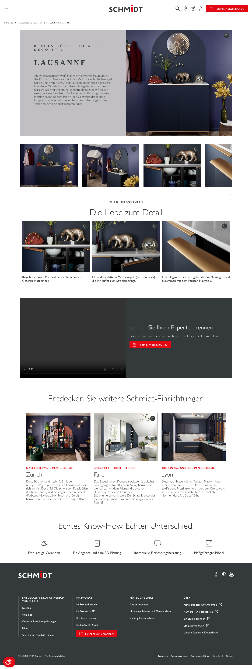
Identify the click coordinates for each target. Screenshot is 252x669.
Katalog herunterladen (142, 622)
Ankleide (27, 618)
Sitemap (229, 660)
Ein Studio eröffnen (194, 622)
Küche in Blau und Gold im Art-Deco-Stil (188, 469)
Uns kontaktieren (86, 622)
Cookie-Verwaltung (179, 660)
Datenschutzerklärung (200, 660)
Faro (99, 476)
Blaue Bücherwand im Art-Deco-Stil (49, 469)
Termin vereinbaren (229, 9)
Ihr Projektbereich (86, 608)
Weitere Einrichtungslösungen (39, 625)
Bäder (25, 632)
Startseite (8, 24)
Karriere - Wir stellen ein (198, 615)
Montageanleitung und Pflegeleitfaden (151, 615)
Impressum (163, 660)
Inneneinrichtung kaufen (28, 24)
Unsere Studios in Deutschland (201, 636)
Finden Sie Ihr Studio (87, 628)
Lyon (167, 476)
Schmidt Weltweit (194, 629)
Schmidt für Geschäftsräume (38, 639)
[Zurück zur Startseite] (126, 9)
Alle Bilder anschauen (126, 204)
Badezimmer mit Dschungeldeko (114, 469)
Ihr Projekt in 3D (85, 615)
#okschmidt (218, 660)
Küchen (26, 611)
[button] (9, 662)
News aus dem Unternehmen (200, 608)
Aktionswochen (139, 608)
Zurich (34, 476)
